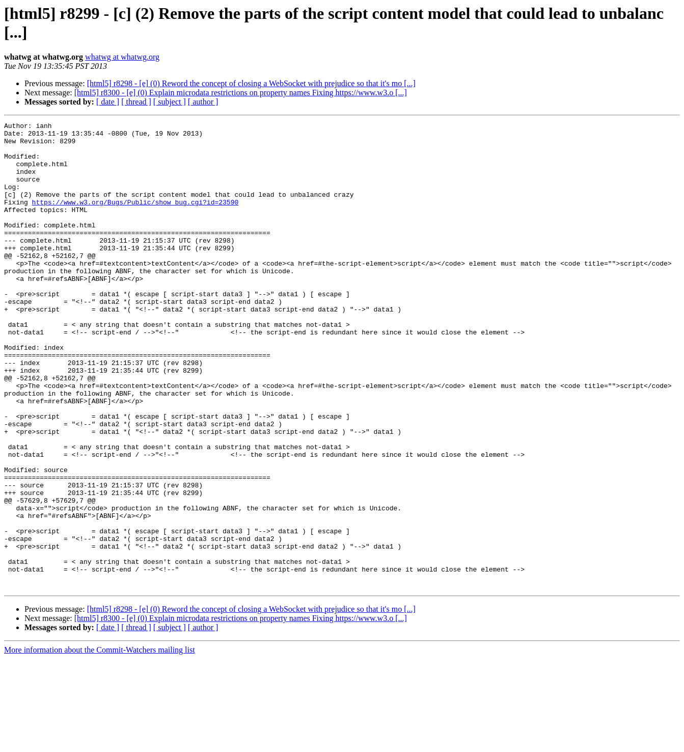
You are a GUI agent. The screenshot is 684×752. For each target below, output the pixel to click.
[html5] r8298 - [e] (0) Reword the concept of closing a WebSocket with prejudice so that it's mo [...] (251, 83)
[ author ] (203, 101)
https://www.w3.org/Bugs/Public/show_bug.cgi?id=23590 (135, 218)
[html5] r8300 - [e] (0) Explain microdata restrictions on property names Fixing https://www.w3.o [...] (240, 92)
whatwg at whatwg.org (122, 57)
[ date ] (107, 101)
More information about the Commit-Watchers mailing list (99, 743)
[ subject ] (169, 101)
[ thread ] (136, 101)
